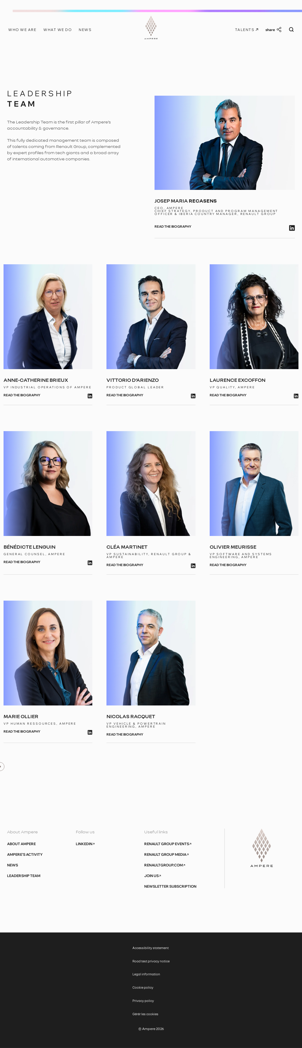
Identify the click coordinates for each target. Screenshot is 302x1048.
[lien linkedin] (292, 228)
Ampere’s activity (25, 854)
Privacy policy (143, 1001)
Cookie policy (142, 987)
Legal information (146, 974)
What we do (57, 29)
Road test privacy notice (151, 961)
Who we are (22, 29)
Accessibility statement (150, 948)
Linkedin (85, 844)
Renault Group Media (166, 854)
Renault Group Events (167, 844)
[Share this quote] (273, 29)
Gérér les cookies (145, 1014)
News (85, 29)
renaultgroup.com (164, 865)
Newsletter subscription (170, 886)
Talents (247, 29)
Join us (152, 876)
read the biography (173, 227)
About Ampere (21, 844)
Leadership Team (23, 876)
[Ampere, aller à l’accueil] (151, 28)
